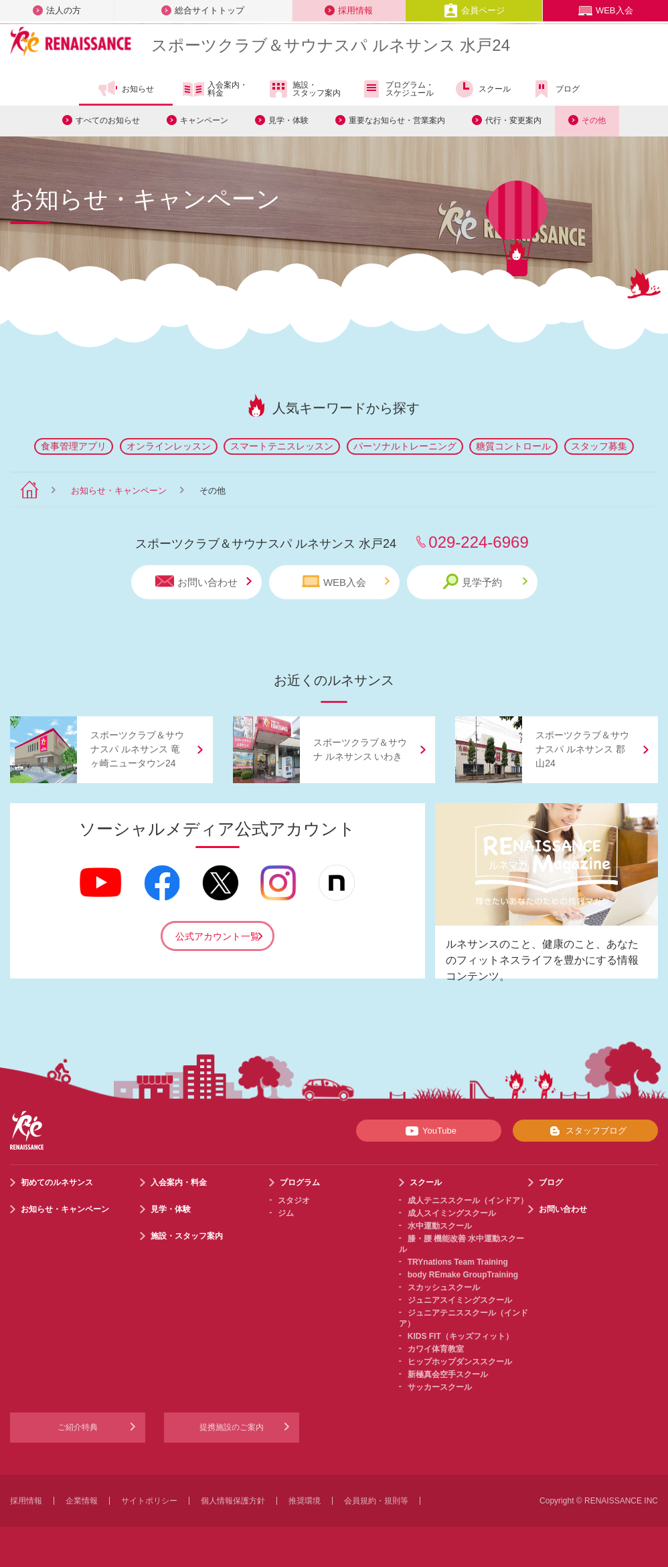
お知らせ (125, 89)
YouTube (428, 1131)
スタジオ (294, 1200)
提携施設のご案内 (231, 1427)
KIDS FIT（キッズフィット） (460, 1336)
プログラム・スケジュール (397, 89)
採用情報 (349, 10)
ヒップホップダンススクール (460, 1361)
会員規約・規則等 (376, 1500)
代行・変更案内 (513, 120)
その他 (594, 120)
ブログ (555, 89)
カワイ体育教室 (436, 1349)
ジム (286, 1213)
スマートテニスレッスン (281, 446)
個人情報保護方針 (233, 1500)
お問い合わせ (203, 581)
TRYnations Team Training (458, 1262)
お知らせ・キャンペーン (119, 491)
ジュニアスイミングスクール (460, 1300)
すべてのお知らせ (108, 120)
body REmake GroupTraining (463, 1274)
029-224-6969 (478, 542)
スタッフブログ (585, 1131)
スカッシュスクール (444, 1287)
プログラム (300, 1182)
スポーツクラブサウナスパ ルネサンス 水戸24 (330, 45)
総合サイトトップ (202, 10)
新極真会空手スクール (448, 1374)
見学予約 (484, 581)
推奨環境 (304, 1500)
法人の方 (57, 10)
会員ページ (474, 10)
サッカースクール (440, 1387)
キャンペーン (204, 120)
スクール (482, 89)
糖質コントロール (513, 446)
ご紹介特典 (78, 1427)
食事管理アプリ (73, 446)
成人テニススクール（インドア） (468, 1200)
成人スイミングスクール (452, 1213)
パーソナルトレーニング (404, 446)
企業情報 (82, 1500)
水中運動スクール (440, 1226)
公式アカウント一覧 (217, 936)
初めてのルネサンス (57, 1182)
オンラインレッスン (169, 446)
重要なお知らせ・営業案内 (397, 120)
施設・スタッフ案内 (304, 89)
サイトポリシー (149, 1500)
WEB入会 (605, 10)
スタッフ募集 (599, 446)
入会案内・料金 (215, 89)
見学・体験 (288, 120)
